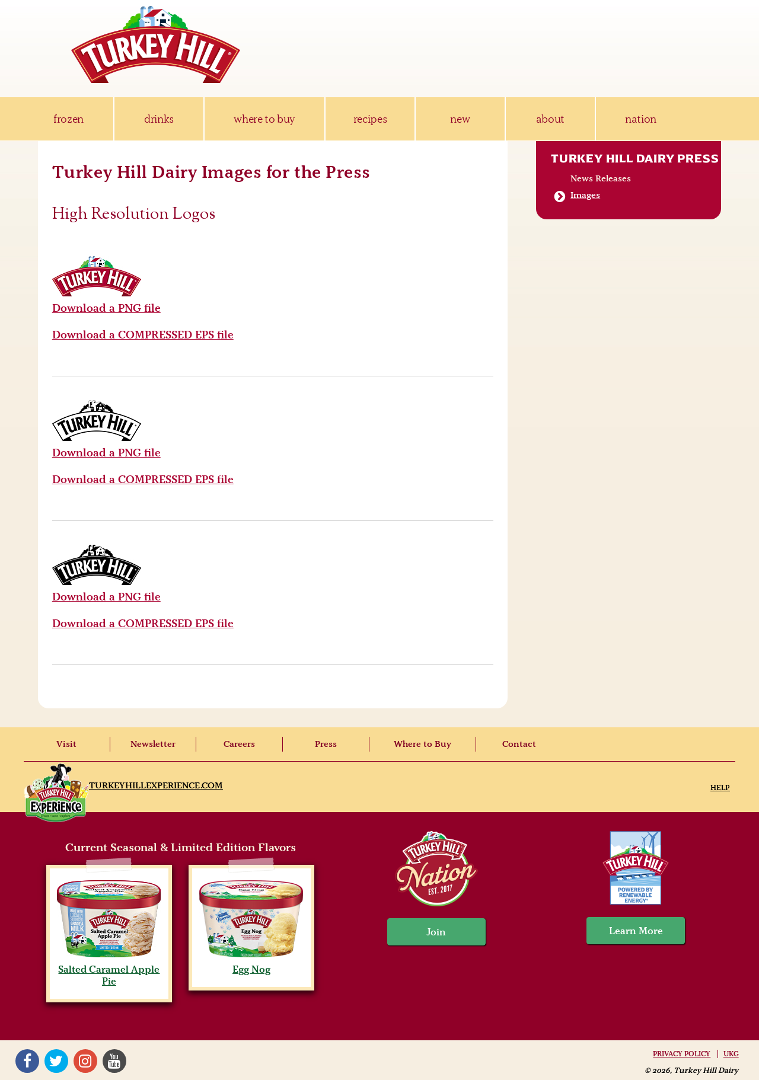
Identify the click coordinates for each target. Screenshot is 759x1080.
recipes (370, 119)
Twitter (56, 1061)
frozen (68, 119)
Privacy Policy (681, 1054)
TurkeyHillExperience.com (156, 785)
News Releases (600, 178)
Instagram (85, 1061)
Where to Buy (422, 744)
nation (640, 119)
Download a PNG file (106, 308)
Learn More (636, 931)
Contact (519, 744)
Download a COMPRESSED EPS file (143, 334)
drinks (159, 119)
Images (585, 195)
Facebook (27, 1061)
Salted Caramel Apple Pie (109, 969)
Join (436, 932)
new (460, 119)
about (550, 119)
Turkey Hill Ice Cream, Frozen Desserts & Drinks (156, 44)
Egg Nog (251, 963)
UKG (731, 1054)
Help (720, 787)
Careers (239, 744)
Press (326, 744)
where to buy (264, 119)
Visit (66, 744)
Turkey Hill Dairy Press (635, 158)
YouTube (114, 1061)
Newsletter (153, 744)
